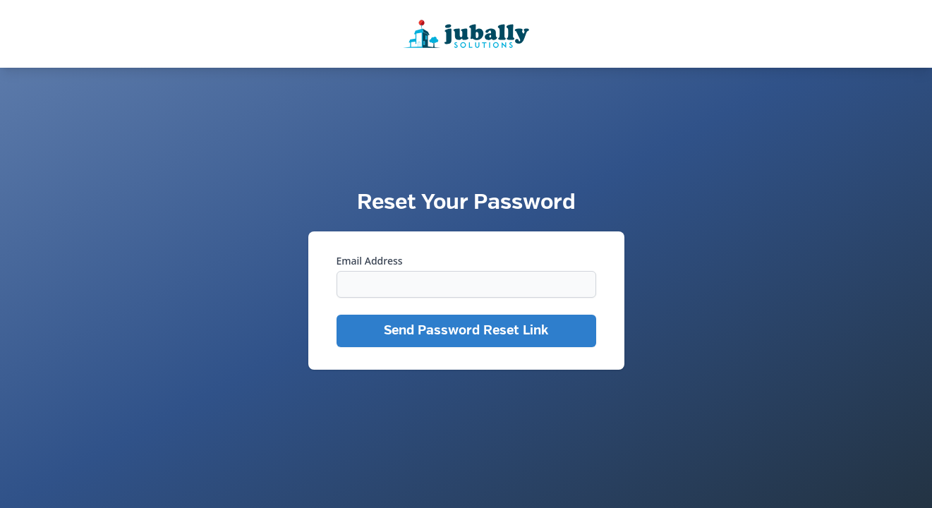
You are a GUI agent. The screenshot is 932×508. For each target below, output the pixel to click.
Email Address (370, 260)
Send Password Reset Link (466, 330)
